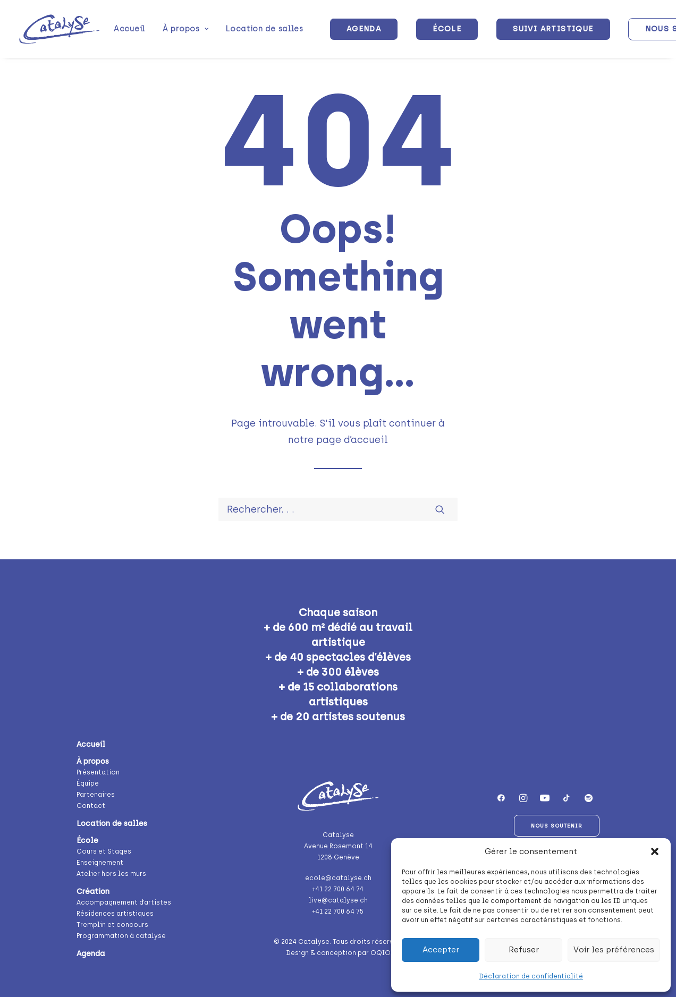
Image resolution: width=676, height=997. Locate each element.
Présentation (98, 772)
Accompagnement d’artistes (124, 902)
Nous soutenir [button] (556, 825)
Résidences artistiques (115, 913)
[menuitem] (129, 29)
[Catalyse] (59, 29)
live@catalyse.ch (338, 900)
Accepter (440, 950)
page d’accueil (352, 440)
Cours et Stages (104, 851)
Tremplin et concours (112, 924)
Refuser (524, 950)
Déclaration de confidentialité (531, 976)
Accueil (129, 28)
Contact (91, 805)
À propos (185, 28)
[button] (654, 851)
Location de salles (264, 28)
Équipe (88, 783)
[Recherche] (338, 509)
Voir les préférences (613, 950)
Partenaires (96, 794)
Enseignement (100, 862)
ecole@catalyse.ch (338, 878)
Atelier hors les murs (111, 873)
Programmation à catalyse (121, 936)
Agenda (91, 953)
